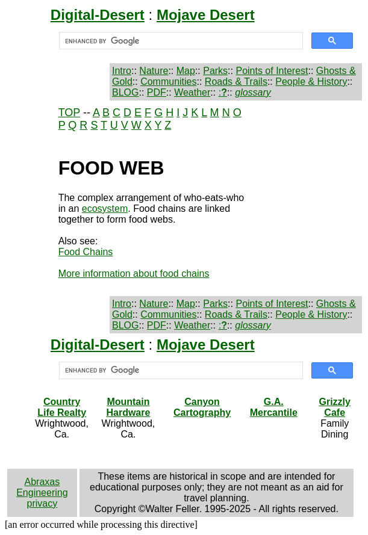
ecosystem (105, 208)
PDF (156, 92)
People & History (311, 81)
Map (185, 71)
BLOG (125, 92)
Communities (168, 81)
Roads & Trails (236, 81)
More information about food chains (134, 273)
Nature (153, 71)
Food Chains (85, 252)
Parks (215, 71)
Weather (192, 92)
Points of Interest (271, 71)
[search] (180, 41)
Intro (121, 71)
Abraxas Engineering (41, 487)
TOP (69, 113)
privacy (42, 503)
